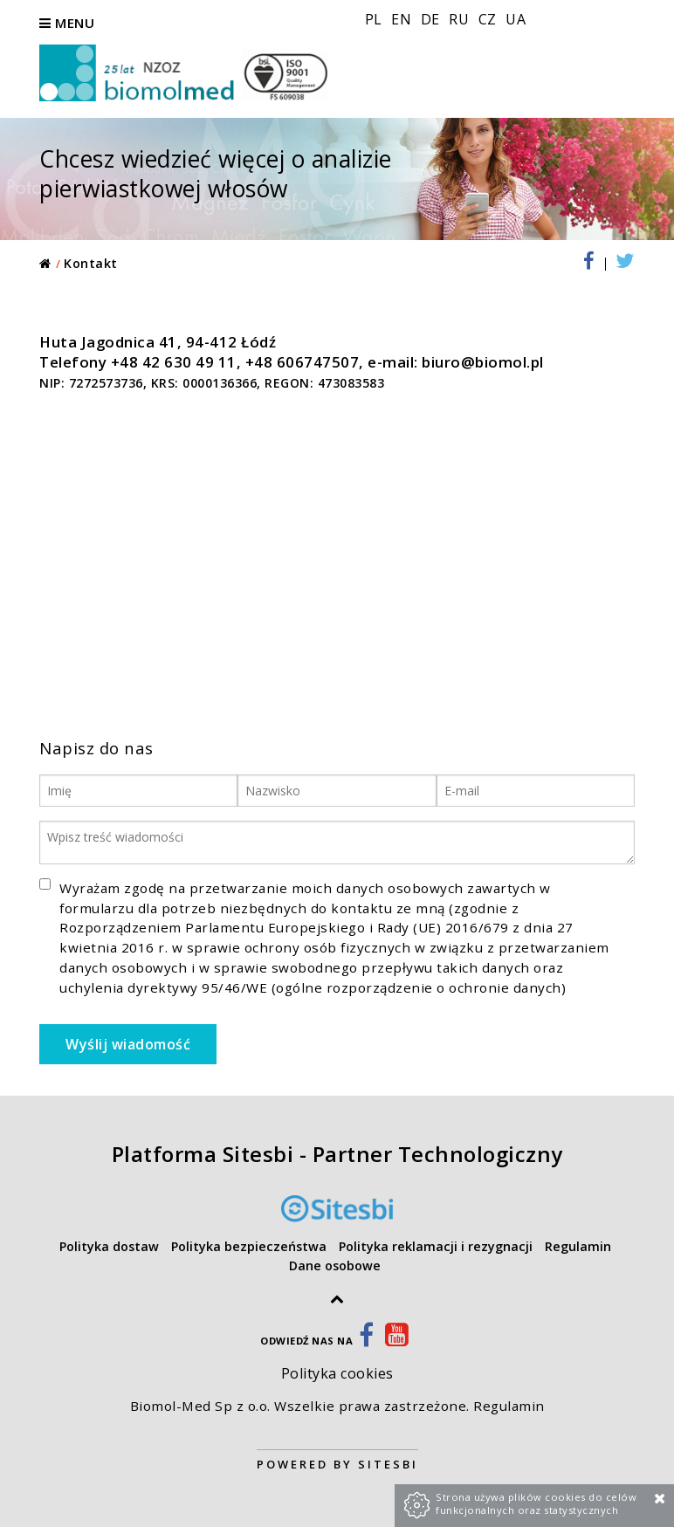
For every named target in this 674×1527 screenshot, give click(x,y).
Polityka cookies (337, 1373)
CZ (489, 19)
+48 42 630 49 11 (174, 362)
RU (461, 19)
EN (403, 19)
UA (516, 19)
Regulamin (509, 1405)
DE (432, 19)
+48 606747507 (302, 362)
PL (376, 19)
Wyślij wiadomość (127, 1044)
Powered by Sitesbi (337, 1464)
